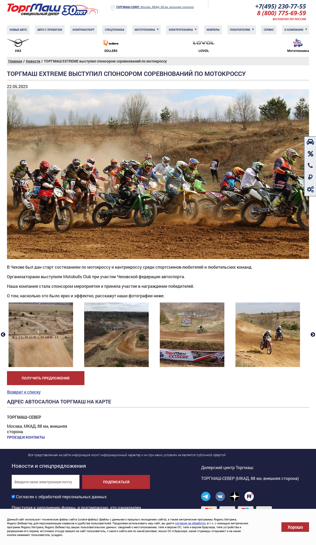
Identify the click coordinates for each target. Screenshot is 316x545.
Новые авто (18, 30)
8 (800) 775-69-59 (281, 13)
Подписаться (116, 481)
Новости (33, 61)
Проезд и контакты (26, 437)
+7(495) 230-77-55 (280, 6)
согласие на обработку (190, 523)
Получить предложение (46, 378)
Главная (15, 61)
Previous (3, 334)
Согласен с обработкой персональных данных (61, 496)
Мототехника (145, 30)
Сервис (269, 30)
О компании (294, 30)
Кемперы (213, 30)
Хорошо (295, 527)
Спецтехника (114, 30)
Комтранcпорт (83, 30)
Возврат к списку (24, 392)
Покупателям (240, 30)
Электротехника (181, 30)
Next (312, 334)
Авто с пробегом (49, 30)
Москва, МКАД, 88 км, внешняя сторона (155, 7)
